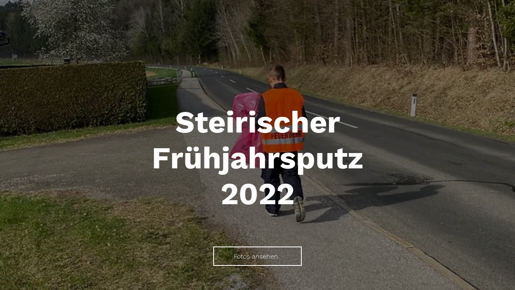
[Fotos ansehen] (257, 256)
